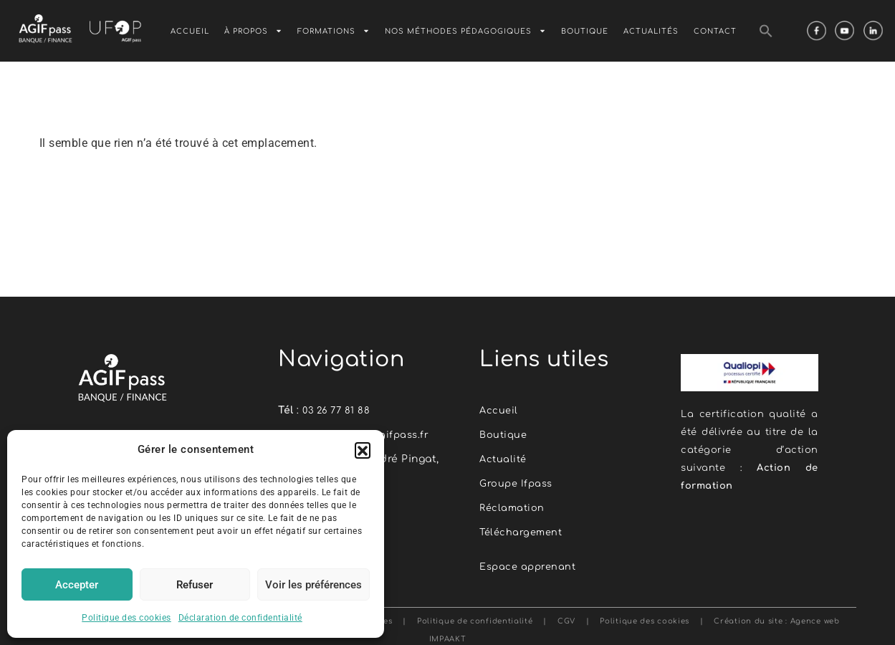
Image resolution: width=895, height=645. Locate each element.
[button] (362, 450)
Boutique (584, 31)
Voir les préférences (313, 584)
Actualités (651, 31)
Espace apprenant (530, 562)
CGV (566, 616)
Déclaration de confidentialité (240, 618)
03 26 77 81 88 (338, 410)
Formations (333, 31)
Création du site (748, 616)
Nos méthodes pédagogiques (465, 31)
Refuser (194, 584)
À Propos (253, 31)
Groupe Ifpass (518, 481)
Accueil (190, 31)
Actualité (504, 457)
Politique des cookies (126, 618)
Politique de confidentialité (472, 616)
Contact (715, 31)
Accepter (76, 584)
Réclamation (513, 505)
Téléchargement (523, 528)
